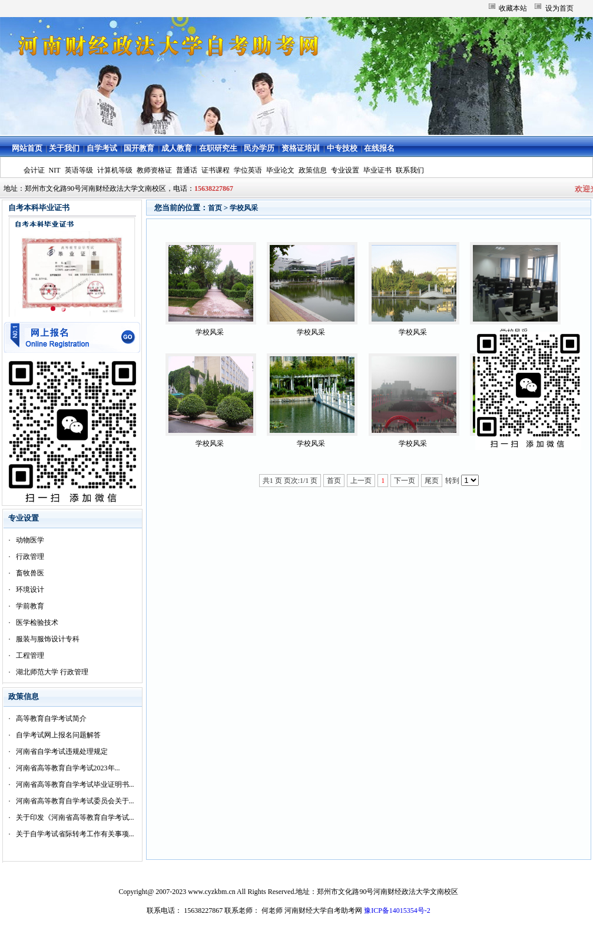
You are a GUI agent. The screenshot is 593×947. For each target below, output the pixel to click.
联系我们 (410, 170)
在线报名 (379, 148)
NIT (55, 170)
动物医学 (30, 540)
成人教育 (176, 148)
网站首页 (27, 148)
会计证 (34, 170)
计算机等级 (114, 170)
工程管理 (30, 655)
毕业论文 (280, 170)
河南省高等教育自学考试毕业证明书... (75, 784)
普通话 (186, 170)
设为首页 (559, 8)
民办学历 (259, 148)
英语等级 (79, 170)
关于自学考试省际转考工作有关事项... (75, 834)
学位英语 (248, 170)
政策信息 (313, 170)
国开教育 (139, 148)
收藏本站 (513, 8)
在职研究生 (218, 148)
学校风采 (244, 208)
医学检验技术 (37, 622)
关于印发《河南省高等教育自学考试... (75, 817)
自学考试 (102, 148)
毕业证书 (377, 170)
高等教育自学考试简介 (51, 718)
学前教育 (30, 606)
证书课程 (215, 170)
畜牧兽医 (30, 573)
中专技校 (342, 148)
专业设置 (345, 170)
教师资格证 (154, 170)
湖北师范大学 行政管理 (52, 672)
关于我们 (64, 148)
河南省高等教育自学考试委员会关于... (75, 801)
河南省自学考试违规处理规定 (62, 751)
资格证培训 (300, 148)
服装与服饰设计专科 (47, 639)
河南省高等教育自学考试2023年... (68, 768)
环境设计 (30, 589)
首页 (215, 208)
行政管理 (30, 556)
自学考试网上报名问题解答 (58, 735)
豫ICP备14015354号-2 (397, 910)
